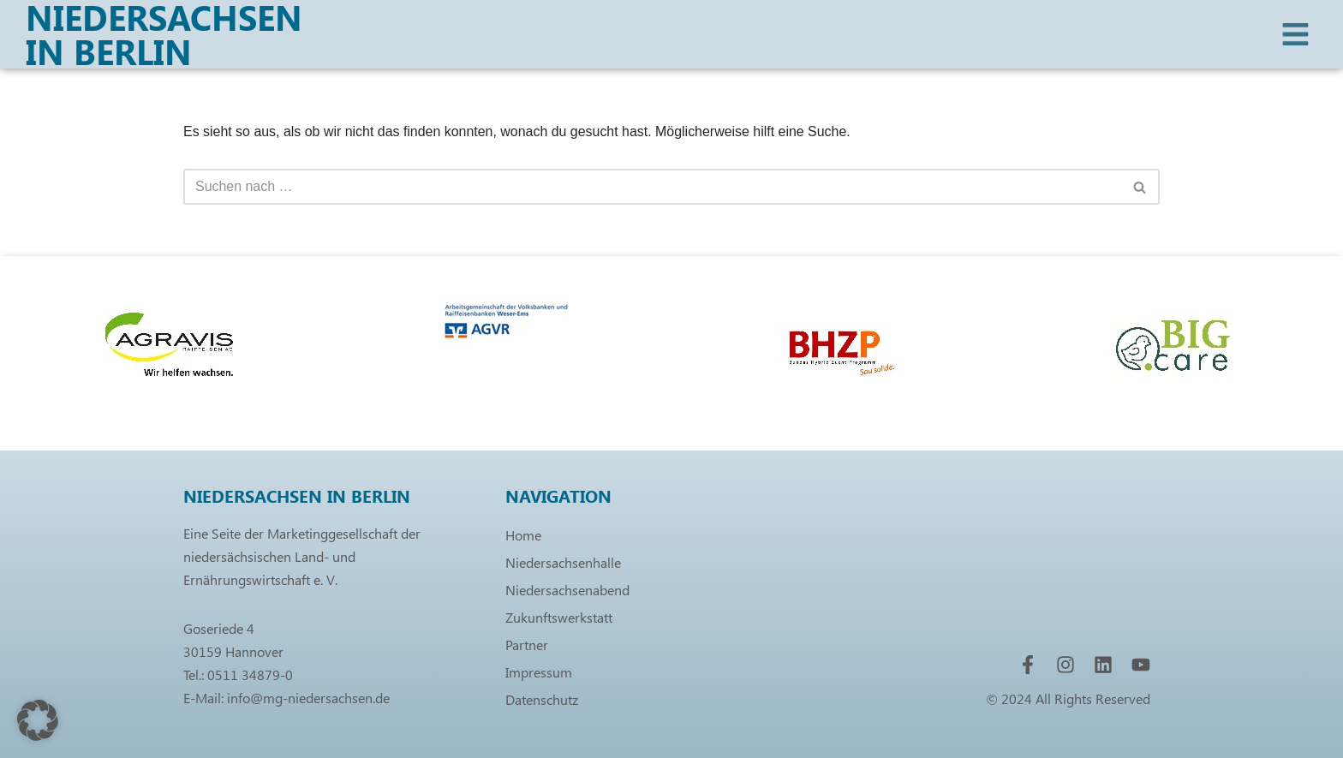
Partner (526, 645)
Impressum (538, 672)
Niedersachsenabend (567, 590)
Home (523, 535)
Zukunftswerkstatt (558, 617)
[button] (37, 720)
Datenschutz (541, 699)
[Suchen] (652, 187)
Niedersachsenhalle (563, 562)
